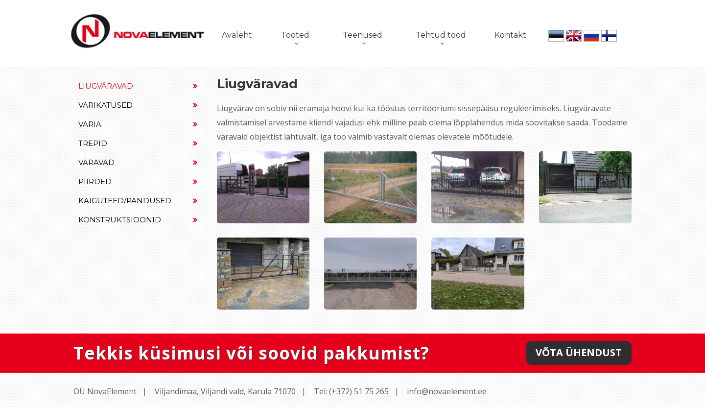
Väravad (137, 162)
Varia (137, 124)
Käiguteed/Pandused (137, 200)
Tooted (295, 35)
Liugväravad (137, 86)
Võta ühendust (579, 352)
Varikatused (137, 105)
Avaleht (237, 35)
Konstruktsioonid (137, 219)
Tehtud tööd (441, 35)
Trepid (137, 143)
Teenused (362, 35)
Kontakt (510, 35)
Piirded (137, 181)
